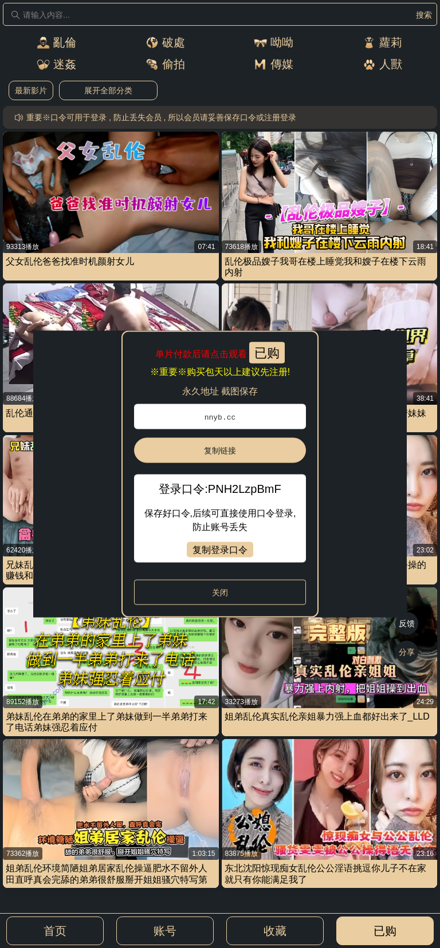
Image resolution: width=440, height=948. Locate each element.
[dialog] (220, 474)
